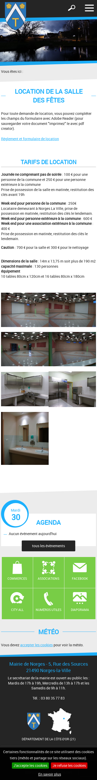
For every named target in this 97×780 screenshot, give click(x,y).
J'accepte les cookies (30, 765)
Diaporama (80, 610)
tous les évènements (48, 545)
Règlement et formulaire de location (30, 138)
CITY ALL (17, 610)
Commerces (17, 578)
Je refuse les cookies (69, 765)
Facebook (80, 578)
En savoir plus (49, 774)
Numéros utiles (48, 610)
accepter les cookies (36, 644)
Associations (48, 578)
